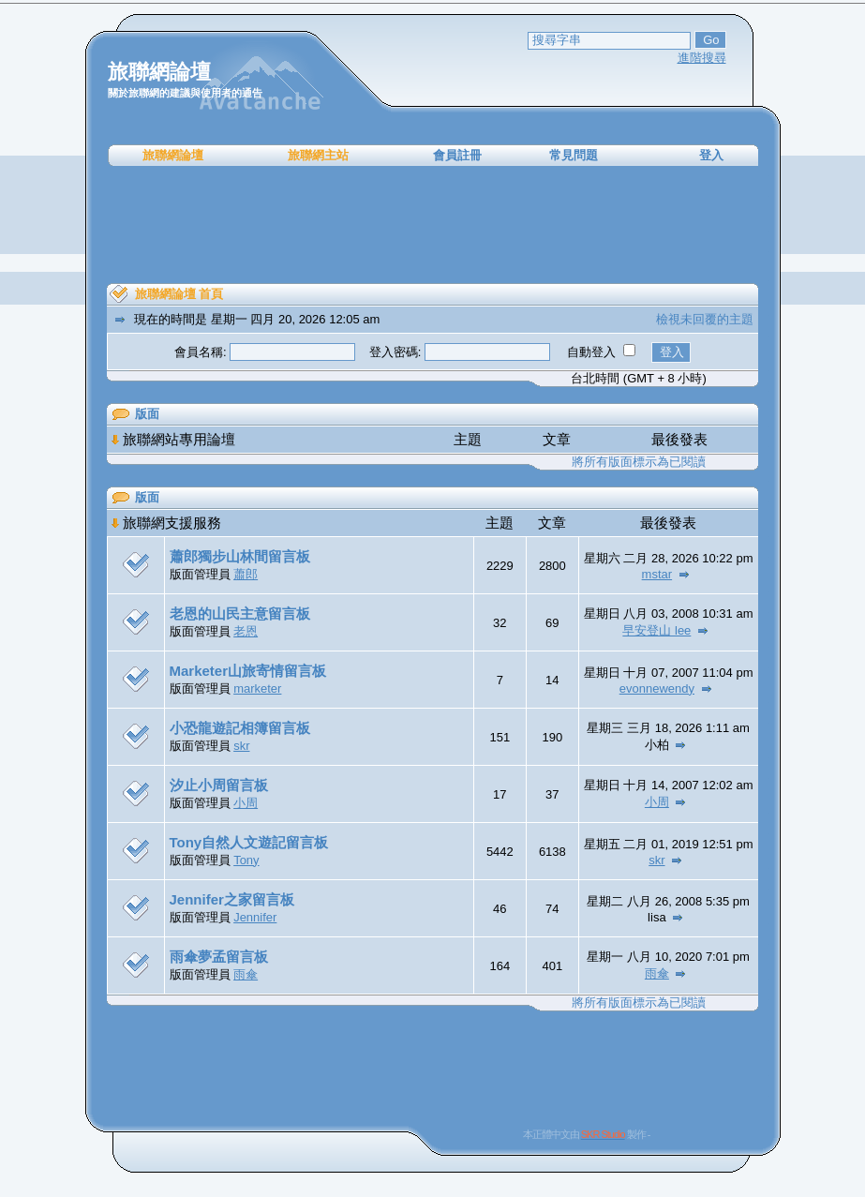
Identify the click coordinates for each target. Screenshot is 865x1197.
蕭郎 (245, 574)
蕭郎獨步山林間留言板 (240, 556)
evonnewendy (656, 688)
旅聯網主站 (318, 155)
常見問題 (573, 155)
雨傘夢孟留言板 (219, 957)
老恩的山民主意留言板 (240, 613)
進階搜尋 (702, 58)
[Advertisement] (433, 225)
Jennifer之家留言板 (232, 899)
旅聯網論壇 (172, 155)
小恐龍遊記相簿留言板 (240, 728)
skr (241, 746)
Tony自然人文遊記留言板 (249, 842)
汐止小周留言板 (219, 785)
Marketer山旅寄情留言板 (248, 671)
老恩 (245, 631)
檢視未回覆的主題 (704, 319)
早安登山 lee (656, 630)
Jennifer (254, 917)
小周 (245, 803)
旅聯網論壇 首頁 (179, 294)
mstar (657, 574)
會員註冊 (457, 155)
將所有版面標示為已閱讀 (639, 462)
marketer (257, 688)
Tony (246, 860)
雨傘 (245, 974)
